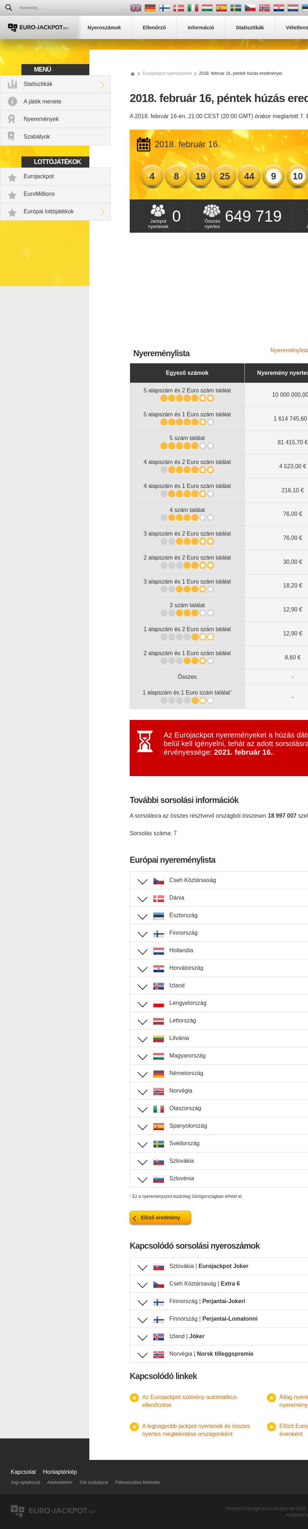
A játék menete (42, 101)
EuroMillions (39, 194)
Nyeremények (41, 119)
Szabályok (37, 137)
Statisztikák (38, 84)
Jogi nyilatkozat (25, 1482)
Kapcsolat (23, 1472)
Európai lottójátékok (49, 211)
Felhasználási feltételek (137, 1482)
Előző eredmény (160, 1217)
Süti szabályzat (93, 1482)
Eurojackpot (39, 176)
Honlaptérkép (60, 1472)
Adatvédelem (59, 1482)
